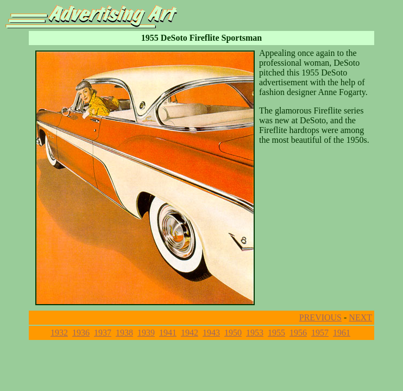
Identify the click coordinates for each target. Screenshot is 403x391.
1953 (254, 332)
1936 (81, 332)
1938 (124, 332)
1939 (146, 332)
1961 (341, 332)
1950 (233, 332)
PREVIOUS (320, 317)
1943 (211, 332)
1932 (59, 332)
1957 (320, 332)
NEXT (360, 317)
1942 (189, 332)
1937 (102, 332)
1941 (168, 332)
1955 (276, 332)
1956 (298, 332)
